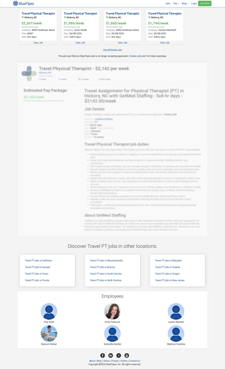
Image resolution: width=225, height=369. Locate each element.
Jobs (167, 3)
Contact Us (134, 361)
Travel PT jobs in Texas (36, 273)
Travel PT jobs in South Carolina (106, 273)
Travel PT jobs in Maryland (168, 260)
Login (194, 3)
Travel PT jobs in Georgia (37, 267)
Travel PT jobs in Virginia (167, 267)
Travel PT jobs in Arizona (102, 267)
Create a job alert (137, 56)
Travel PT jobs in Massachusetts (106, 260)
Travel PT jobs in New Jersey (170, 280)
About (92, 361)
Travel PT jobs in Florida (37, 280)
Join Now (205, 3)
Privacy (115, 361)
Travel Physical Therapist (38, 13)
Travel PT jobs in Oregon (167, 273)
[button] (176, 3)
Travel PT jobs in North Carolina (105, 280)
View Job (38, 42)
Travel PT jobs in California (38, 260)
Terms (106, 361)
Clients (123, 361)
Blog (99, 361)
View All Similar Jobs (112, 50)
